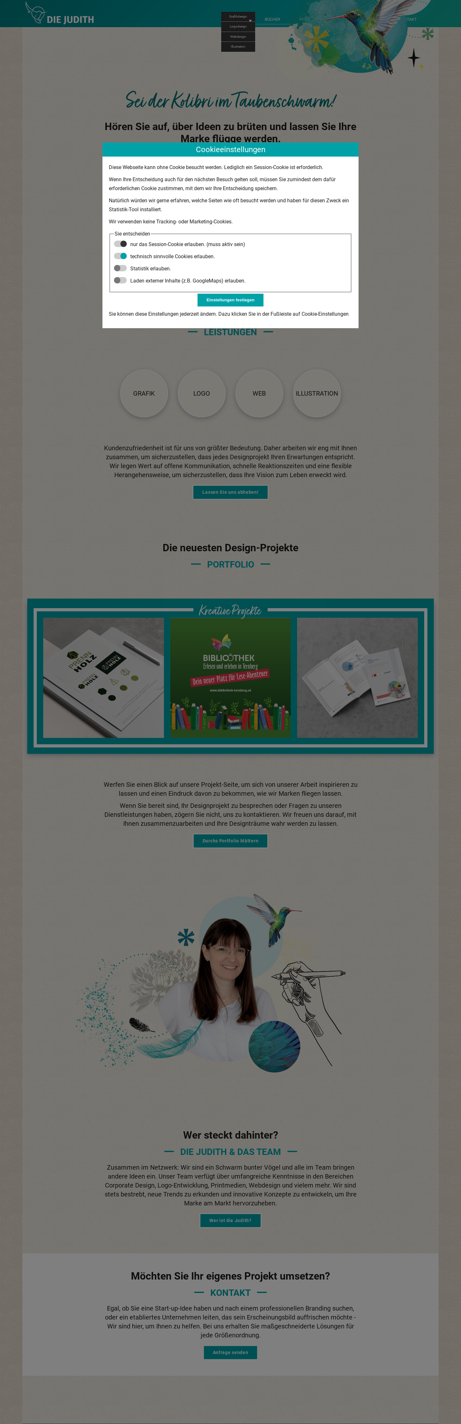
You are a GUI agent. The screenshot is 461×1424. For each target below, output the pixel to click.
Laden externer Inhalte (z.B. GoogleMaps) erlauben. (180, 281)
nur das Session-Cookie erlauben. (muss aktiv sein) (179, 244)
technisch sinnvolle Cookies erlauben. (164, 256)
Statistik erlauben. (142, 269)
